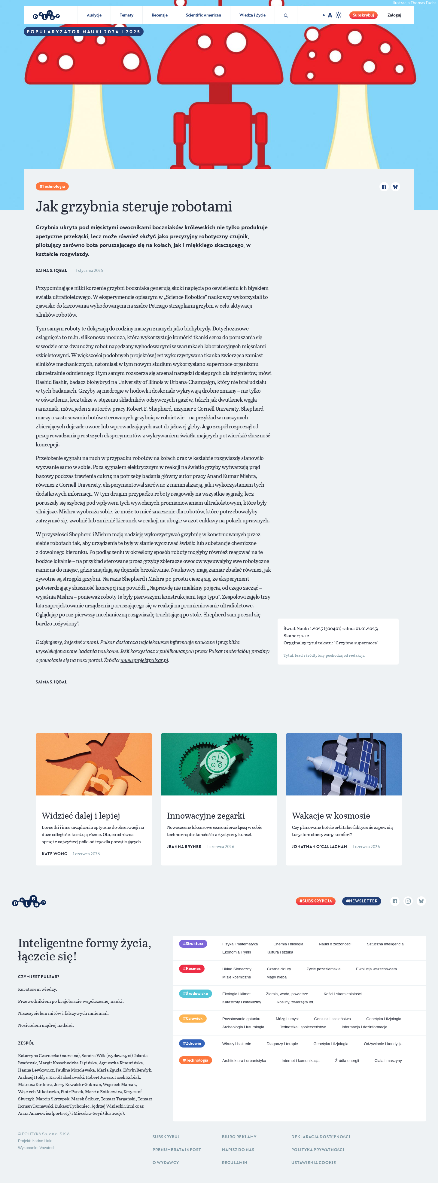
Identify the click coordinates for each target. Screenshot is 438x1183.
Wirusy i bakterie (236, 1044)
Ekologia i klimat (236, 994)
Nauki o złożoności (335, 944)
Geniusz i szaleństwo (332, 1019)
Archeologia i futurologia (243, 1027)
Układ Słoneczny (236, 969)
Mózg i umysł (287, 1019)
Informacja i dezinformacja (364, 1027)
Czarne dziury (279, 969)
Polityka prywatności (317, 1150)
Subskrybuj (363, 15)
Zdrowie (193, 1043)
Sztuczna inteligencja (385, 944)
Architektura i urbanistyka (244, 1060)
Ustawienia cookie (313, 1163)
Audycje (94, 15)
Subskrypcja (317, 901)
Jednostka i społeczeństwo (303, 1027)
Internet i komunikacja (301, 1060)
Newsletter (363, 901)
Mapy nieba (276, 977)
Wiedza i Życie (252, 15)
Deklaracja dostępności (320, 1137)
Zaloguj (394, 15)
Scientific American (203, 15)
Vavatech (47, 1147)
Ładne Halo (42, 1141)
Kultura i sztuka (279, 952)
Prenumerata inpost (177, 1150)
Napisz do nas (238, 1150)
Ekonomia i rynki (236, 952)
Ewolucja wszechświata (376, 969)
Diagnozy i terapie (282, 1044)
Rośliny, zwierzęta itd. (295, 1002)
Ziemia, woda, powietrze (287, 994)
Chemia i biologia (288, 944)
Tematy (126, 15)
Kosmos (193, 969)
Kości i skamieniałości (342, 994)
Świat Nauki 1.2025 (304, 628)
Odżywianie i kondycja (383, 1044)
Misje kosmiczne (236, 977)
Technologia (54, 186)
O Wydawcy (166, 1163)
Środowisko (197, 993)
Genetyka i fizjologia (383, 1019)
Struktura (194, 944)
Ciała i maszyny (388, 1060)
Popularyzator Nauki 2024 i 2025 (84, 31)
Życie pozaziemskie (323, 969)
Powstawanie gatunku (241, 1019)
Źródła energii (347, 1060)
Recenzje (160, 15)
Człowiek (194, 1018)
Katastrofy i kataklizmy (241, 1002)
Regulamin (234, 1163)
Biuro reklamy (239, 1137)
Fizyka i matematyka (240, 944)
